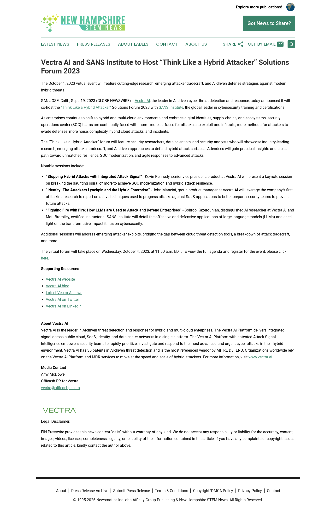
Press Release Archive (89, 490)
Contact (167, 44)
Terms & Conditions (171, 490)
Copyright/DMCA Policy (213, 490)
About (61, 490)
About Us (196, 44)
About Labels (133, 44)
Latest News (55, 44)
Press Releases (93, 44)
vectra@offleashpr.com (60, 388)
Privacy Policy (250, 490)
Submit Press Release (131, 490)
